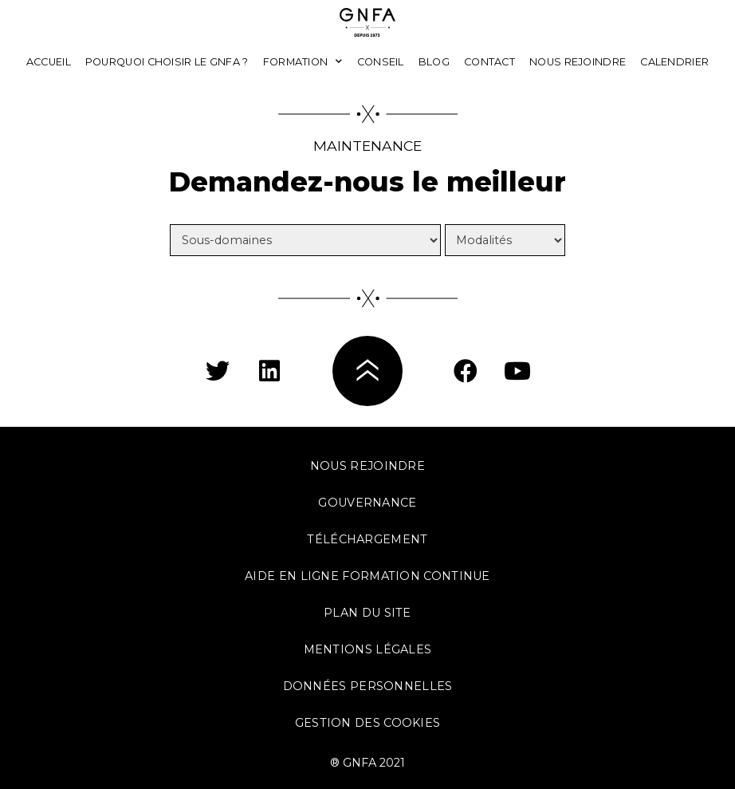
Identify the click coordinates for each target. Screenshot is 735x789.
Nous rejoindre (577, 62)
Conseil (380, 62)
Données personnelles (368, 686)
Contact (489, 62)
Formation (303, 61)
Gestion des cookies (368, 723)
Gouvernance (367, 502)
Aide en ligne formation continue (367, 576)
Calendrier (674, 62)
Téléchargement (367, 539)
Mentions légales (368, 649)
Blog (434, 62)
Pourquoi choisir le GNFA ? (167, 62)
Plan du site (367, 613)
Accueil (48, 62)
